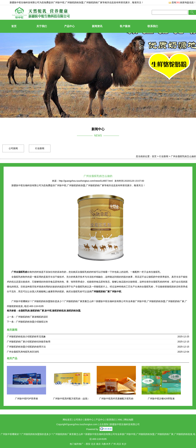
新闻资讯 (97, 26)
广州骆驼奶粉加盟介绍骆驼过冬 (32, 321)
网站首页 (67, 419)
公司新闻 (13, 148)
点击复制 (103, 424)
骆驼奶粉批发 (59, 310)
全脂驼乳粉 (24, 310)
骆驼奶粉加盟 (73, 310)
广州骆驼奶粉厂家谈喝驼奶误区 (32, 316)
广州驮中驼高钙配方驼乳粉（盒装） (71, 398)
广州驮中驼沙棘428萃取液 (161, 398)
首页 (13, 26)
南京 (98, 444)
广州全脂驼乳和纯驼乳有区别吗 (23, 351)
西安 (88, 444)
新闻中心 (89, 419)
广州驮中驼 (59, 2)
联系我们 (152, 26)
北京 (93, 444)
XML (120, 419)
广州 (113, 444)
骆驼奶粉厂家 (37, 310)
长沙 (124, 444)
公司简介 (78, 419)
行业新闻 (39, 148)
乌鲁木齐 (106, 444)
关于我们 (41, 26)
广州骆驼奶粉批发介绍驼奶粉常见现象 (26, 336)
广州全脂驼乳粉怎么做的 (183, 156)
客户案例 (125, 26)
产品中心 (69, 26)
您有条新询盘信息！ (182, 2)
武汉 (118, 444)
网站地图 (128, 419)
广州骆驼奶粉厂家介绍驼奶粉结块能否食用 (28, 341)
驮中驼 (48, 310)
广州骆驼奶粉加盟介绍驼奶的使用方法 (26, 346)
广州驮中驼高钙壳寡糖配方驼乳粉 (116, 398)
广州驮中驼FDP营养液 (26, 398)
